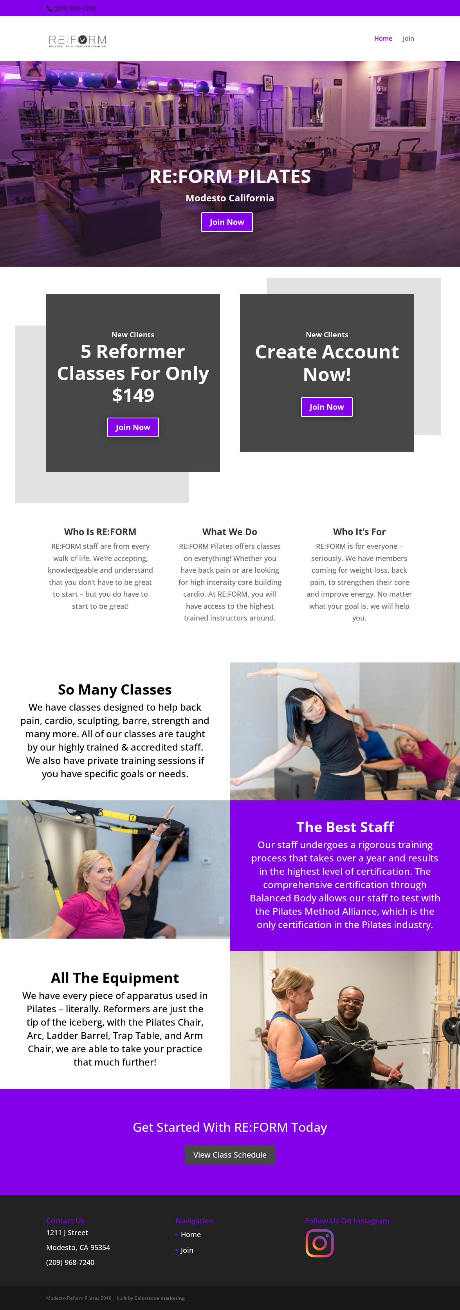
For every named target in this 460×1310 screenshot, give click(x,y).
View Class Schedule (230, 1154)
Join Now (227, 222)
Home (383, 39)
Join (408, 39)
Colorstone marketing (159, 1298)
